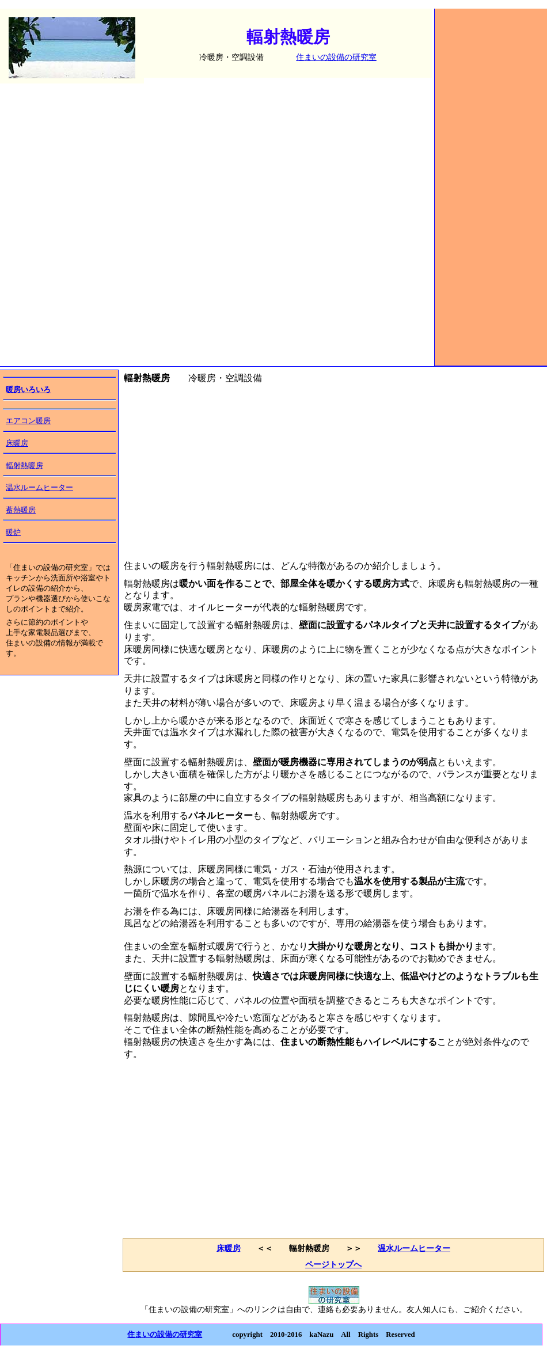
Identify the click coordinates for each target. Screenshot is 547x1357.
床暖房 (17, 443)
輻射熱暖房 (24, 466)
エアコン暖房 (28, 421)
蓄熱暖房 (21, 510)
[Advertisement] (491, 195)
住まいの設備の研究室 (336, 57)
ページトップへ (333, 1264)
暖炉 (13, 533)
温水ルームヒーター (39, 488)
